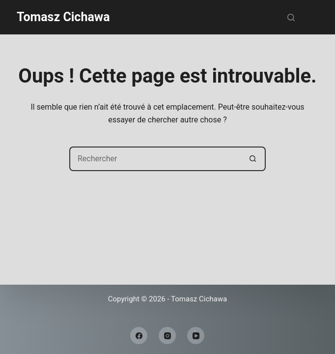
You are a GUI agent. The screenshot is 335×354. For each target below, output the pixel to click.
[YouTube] (195, 335)
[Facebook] (138, 335)
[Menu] (313, 17)
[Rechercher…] (155, 159)
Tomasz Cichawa (63, 17)
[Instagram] (167, 335)
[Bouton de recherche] (253, 159)
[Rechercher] (291, 17)
